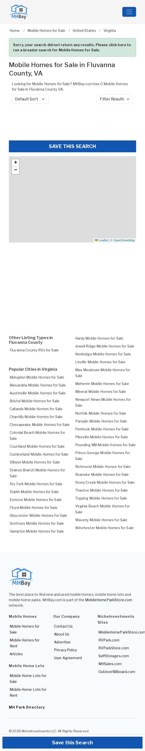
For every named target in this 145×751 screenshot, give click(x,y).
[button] (15, 163)
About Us (61, 634)
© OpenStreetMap (122, 240)
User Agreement (68, 658)
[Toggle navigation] (129, 12)
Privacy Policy (65, 650)
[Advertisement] (72, 122)
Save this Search (72, 743)
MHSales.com (110, 664)
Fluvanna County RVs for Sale (34, 350)
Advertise (62, 642)
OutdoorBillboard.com (116, 672)
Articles (16, 654)
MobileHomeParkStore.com (108, 600)
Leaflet (101, 240)
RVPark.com (108, 640)
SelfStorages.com (113, 656)
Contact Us (63, 626)
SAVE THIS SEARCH (72, 146)
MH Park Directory (27, 707)
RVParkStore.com (113, 648)
